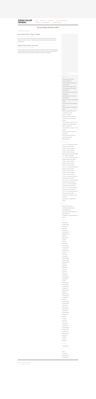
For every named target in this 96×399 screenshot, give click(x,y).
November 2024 (65, 232)
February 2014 (65, 307)
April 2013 (64, 320)
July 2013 (64, 316)
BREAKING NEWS (66, 139)
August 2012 (64, 335)
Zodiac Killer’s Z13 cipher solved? (69, 86)
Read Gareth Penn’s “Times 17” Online (29, 34)
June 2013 (64, 318)
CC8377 (63, 161)
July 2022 (64, 239)
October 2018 (65, 275)
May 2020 (64, 264)
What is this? (43, 20)
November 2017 (65, 286)
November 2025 (65, 224)
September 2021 (65, 250)
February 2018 (65, 282)
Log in (63, 351)
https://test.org (65, 198)
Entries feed (64, 353)
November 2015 (65, 295)
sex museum (65, 195)
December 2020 (65, 258)
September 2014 (65, 303)
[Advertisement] (38, 9)
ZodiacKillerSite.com (66, 209)
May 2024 (64, 235)
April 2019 (64, 271)
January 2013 (65, 325)
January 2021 (65, 256)
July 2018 (64, 280)
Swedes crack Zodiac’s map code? (28, 45)
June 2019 (64, 269)
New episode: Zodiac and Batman (69, 116)
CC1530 (63, 148)
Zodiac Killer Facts (66, 211)
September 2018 (65, 277)
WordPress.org (65, 357)
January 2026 (65, 222)
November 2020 (65, 260)
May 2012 (64, 340)
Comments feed (65, 355)
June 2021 (64, 252)
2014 (25, 30)
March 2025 (64, 230)
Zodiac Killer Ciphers (25, 21)
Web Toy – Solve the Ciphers (61, 20)
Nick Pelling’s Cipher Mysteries (68, 208)
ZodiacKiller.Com (73, 211)
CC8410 (63, 170)
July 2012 (64, 337)
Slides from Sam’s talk (66, 126)
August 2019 (64, 267)
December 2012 (65, 327)
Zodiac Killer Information (67, 206)
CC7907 (63, 152)
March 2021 (64, 254)
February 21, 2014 (21, 36)
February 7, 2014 (20, 47)
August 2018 (64, 278)
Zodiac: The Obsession (67, 81)
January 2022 (65, 245)
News (37, 20)
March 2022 (64, 243)
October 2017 (65, 288)
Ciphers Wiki (50, 20)
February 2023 (65, 237)
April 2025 (64, 228)
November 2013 (65, 308)
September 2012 (65, 333)
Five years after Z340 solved (68, 79)
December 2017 (65, 284)
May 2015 (64, 299)
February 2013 (65, 323)
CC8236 (64, 172)
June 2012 (64, 338)
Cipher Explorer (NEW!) (57, 22)
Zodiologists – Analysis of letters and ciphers (69, 216)
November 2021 (65, 247)
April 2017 (64, 292)
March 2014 (64, 305)
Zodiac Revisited (65, 213)
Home (22, 30)
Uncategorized (31, 36)
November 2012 (65, 329)
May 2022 (64, 241)
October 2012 (65, 331)
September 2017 (65, 290)
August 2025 (65, 226)
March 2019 (64, 273)
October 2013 (65, 310)
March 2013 (64, 322)
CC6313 (63, 163)
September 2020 (65, 262)
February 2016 (65, 293)
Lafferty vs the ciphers (69, 155)
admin (26, 36)
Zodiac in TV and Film (66, 114)
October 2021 (65, 249)
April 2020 (64, 265)
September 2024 (65, 234)
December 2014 (65, 301)
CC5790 (63, 150)
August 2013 (64, 314)
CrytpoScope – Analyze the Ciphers (43, 22)
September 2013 (65, 312)
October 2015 (65, 297)
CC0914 (63, 174)
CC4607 (64, 165)
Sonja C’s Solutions (70, 148)
